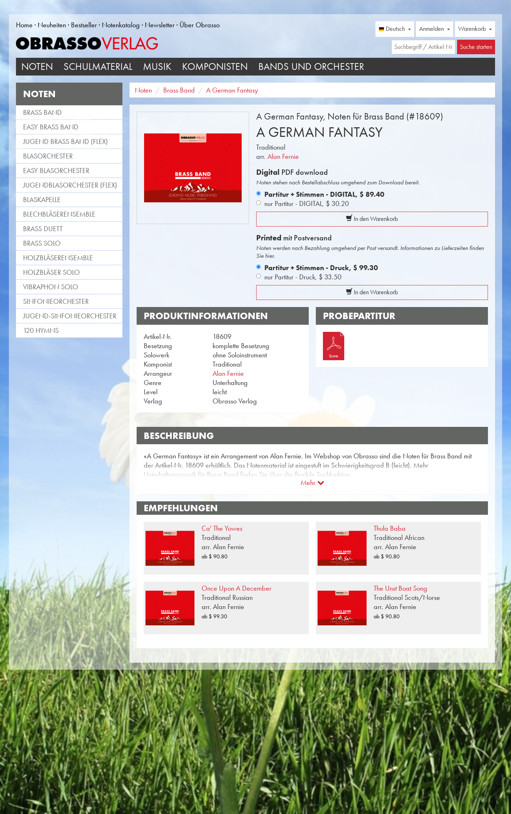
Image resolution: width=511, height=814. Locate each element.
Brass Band (42, 112)
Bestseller (84, 24)
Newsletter (160, 24)
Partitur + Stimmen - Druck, (321, 267)
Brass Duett (43, 228)
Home (24, 24)
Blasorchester (48, 156)
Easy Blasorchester (56, 170)
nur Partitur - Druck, (302, 277)
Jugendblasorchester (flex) (70, 185)
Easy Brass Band (50, 127)
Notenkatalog (121, 24)
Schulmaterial (98, 66)
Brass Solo (42, 243)
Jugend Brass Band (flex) (65, 141)
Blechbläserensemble (59, 214)
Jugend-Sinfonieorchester (69, 316)
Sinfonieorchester (56, 301)
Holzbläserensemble (58, 257)
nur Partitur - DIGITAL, (306, 203)
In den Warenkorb (372, 219)
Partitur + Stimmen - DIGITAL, (324, 194)
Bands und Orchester (311, 66)
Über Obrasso (200, 24)
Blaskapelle (42, 199)
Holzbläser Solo (51, 272)
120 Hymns (41, 330)
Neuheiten (52, 24)
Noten (37, 66)
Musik (157, 66)
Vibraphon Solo (50, 287)
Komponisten (215, 66)
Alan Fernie (283, 156)
